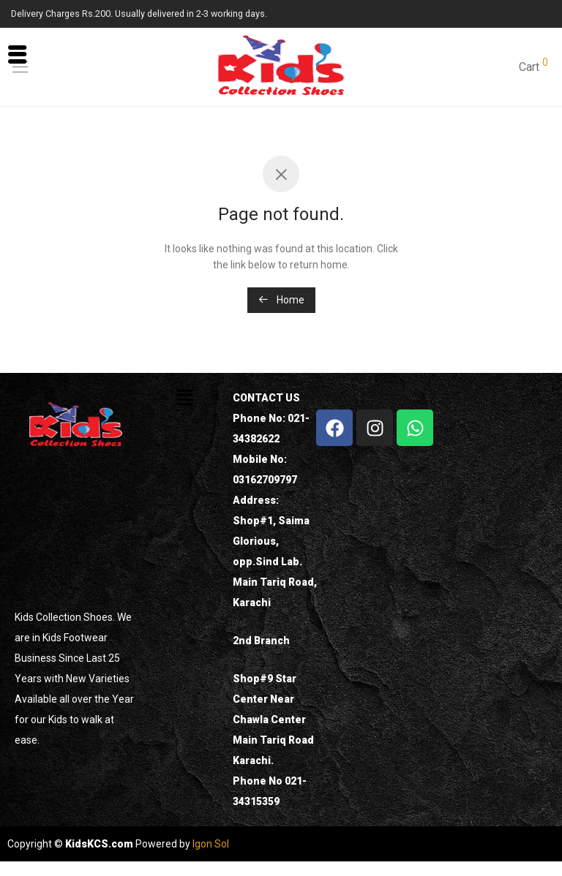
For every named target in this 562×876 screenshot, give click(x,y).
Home (281, 300)
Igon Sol (210, 844)
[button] (184, 398)
